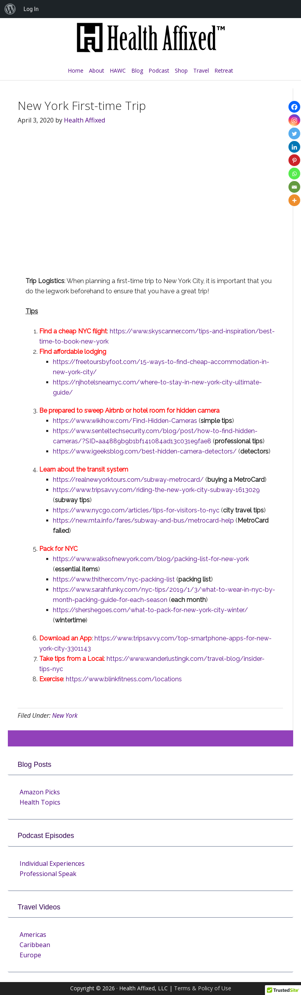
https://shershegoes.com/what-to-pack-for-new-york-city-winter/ (150, 610)
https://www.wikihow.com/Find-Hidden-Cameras (125, 420)
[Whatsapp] (294, 173)
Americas (33, 934)
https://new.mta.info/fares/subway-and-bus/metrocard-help (143, 520)
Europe (30, 955)
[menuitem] (10, 9)
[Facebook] (294, 107)
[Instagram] (294, 120)
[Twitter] (294, 133)
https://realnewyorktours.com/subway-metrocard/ (128, 479)
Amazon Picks (40, 792)
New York (65, 715)
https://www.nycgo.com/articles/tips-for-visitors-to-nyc (136, 510)
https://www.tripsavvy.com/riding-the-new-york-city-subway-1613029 (156, 490)
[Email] (294, 187)
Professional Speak (48, 873)
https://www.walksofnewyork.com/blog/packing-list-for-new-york (151, 559)
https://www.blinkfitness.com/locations (124, 679)
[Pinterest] (294, 160)
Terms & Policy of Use (202, 988)
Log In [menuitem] (31, 9)
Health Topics (40, 802)
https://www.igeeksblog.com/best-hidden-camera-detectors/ (145, 451)
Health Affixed (150, 41)
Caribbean (35, 944)
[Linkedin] (294, 147)
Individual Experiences (52, 863)
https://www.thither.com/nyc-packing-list (114, 579)
